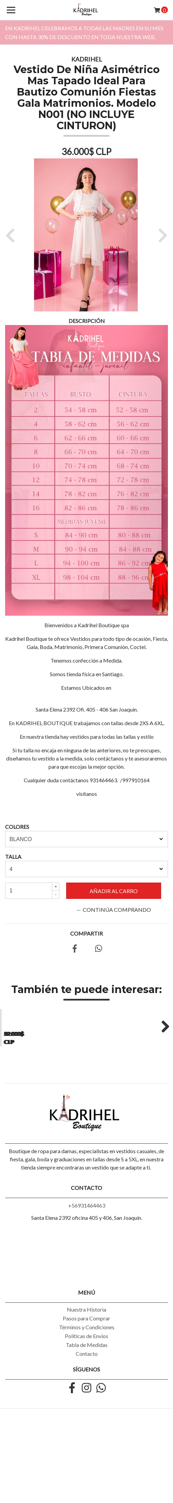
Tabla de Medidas (87, 1423)
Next (163, 1064)
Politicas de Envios (86, 1414)
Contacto (87, 1432)
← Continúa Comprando (113, 909)
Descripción (87, 321)
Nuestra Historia (86, 1387)
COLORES (17, 826)
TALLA (13, 856)
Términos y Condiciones (86, 1405)
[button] (12, 234)
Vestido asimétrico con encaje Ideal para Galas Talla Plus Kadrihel (43, 1107)
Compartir (86, 933)
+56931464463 (86, 1283)
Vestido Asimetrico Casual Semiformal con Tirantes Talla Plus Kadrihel (129, 1110)
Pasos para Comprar (86, 1396)
